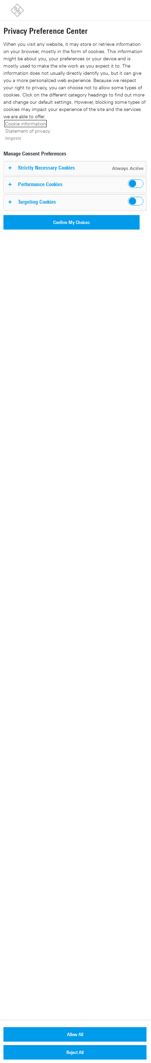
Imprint (13, 138)
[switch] (135, 183)
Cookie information (25, 123)
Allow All (75, 1034)
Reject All (75, 1052)
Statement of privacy (27, 131)
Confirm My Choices (71, 222)
